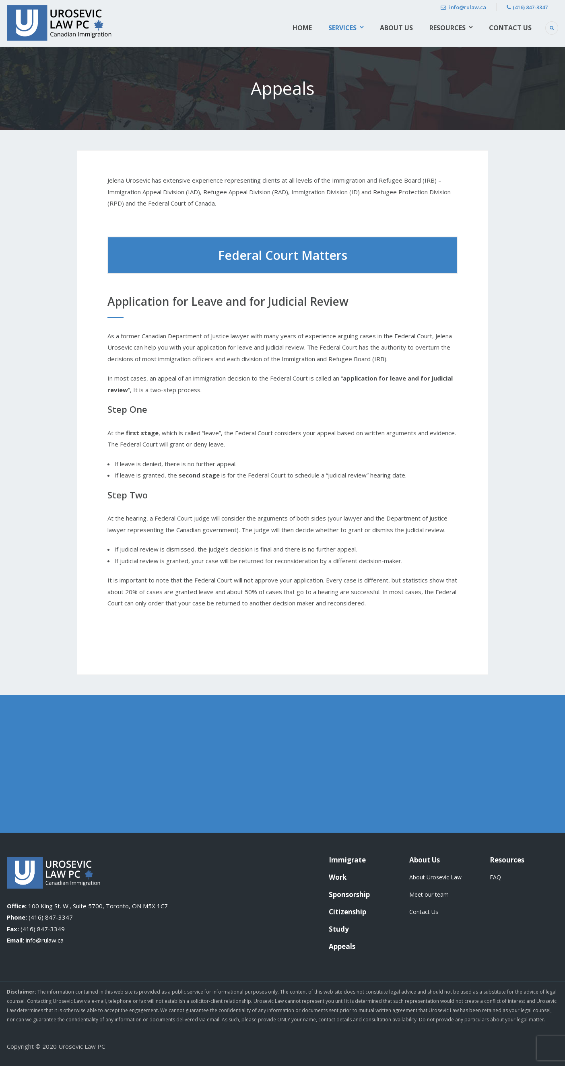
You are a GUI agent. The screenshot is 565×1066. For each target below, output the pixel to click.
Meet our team (429, 894)
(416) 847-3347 (527, 7)
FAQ (495, 877)
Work (337, 877)
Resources (447, 27)
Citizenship (347, 911)
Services (342, 27)
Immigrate (347, 859)
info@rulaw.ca (463, 7)
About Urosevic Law (435, 877)
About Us (396, 27)
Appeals (342, 946)
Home (302, 27)
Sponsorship (349, 894)
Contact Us (510, 27)
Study (339, 929)
